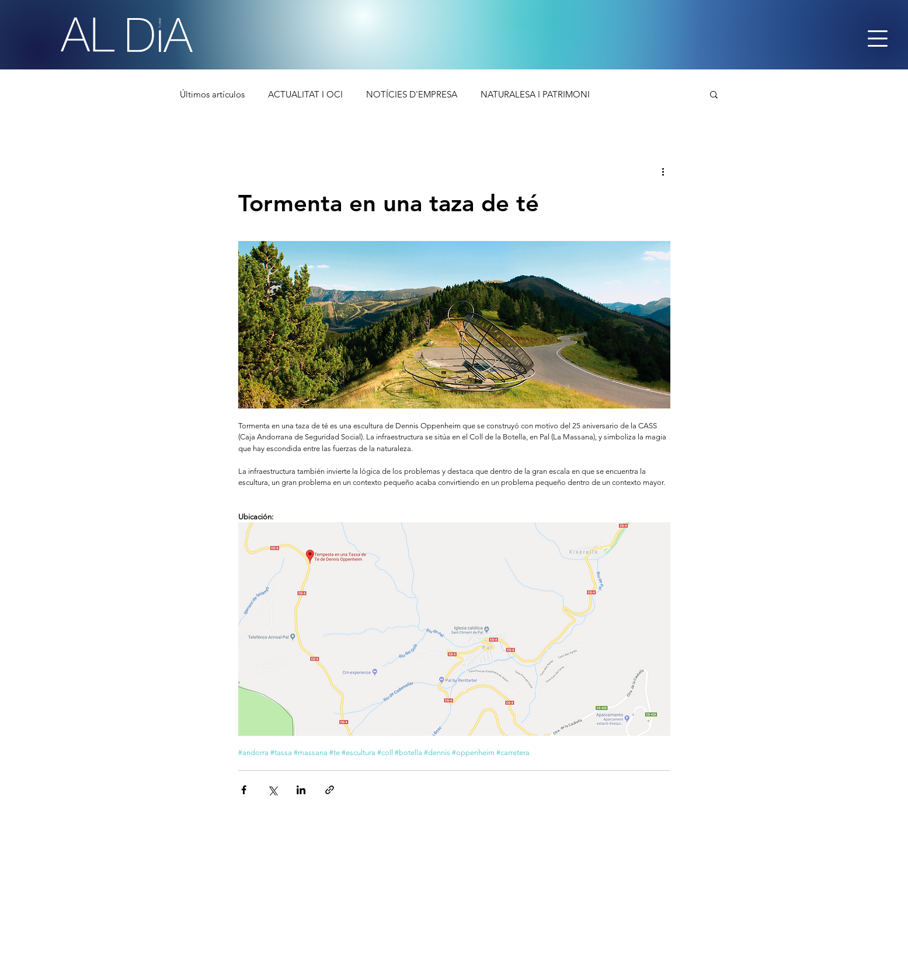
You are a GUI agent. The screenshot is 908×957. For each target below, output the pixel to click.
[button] (713, 94)
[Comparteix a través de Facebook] (243, 789)
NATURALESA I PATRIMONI (535, 94)
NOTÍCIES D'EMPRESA (411, 94)
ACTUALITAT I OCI (305, 94)
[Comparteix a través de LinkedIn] (301, 789)
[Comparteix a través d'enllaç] (329, 789)
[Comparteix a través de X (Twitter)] (272, 789)
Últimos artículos (212, 94)
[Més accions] (663, 171)
